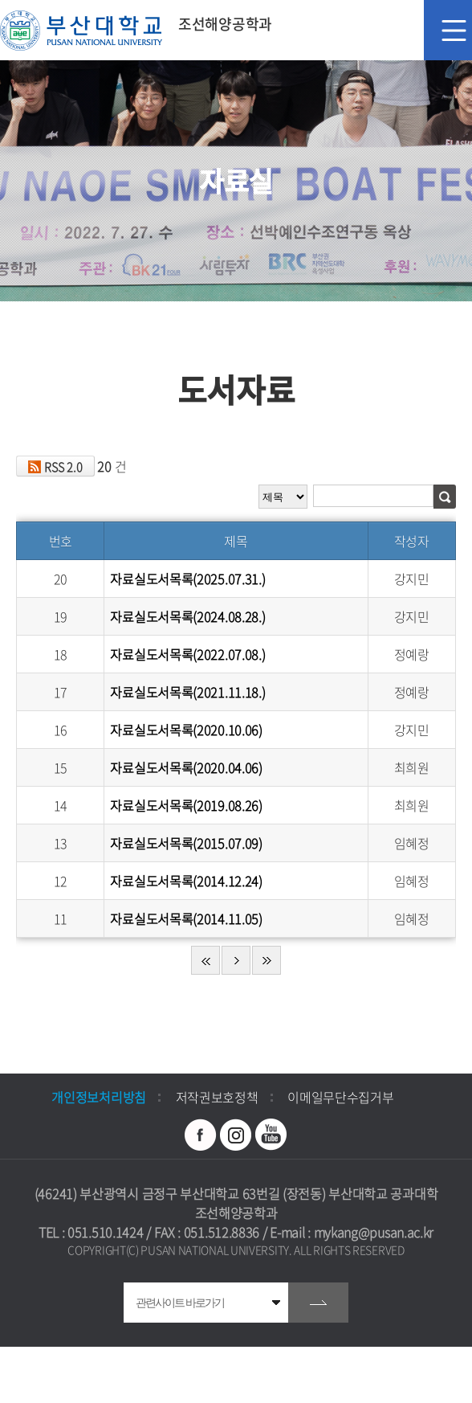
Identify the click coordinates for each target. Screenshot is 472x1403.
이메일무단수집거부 (340, 1096)
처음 (205, 960)
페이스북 (201, 1135)
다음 (236, 960)
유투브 (271, 1135)
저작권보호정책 (217, 1096)
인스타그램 (236, 1135)
